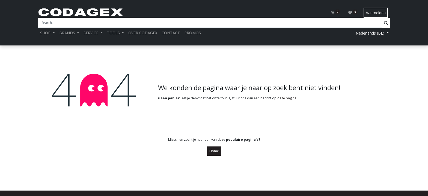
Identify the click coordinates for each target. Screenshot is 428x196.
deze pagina (286, 98)
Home (214, 151)
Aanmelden (376, 12)
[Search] (386, 23)
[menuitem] (142, 33)
